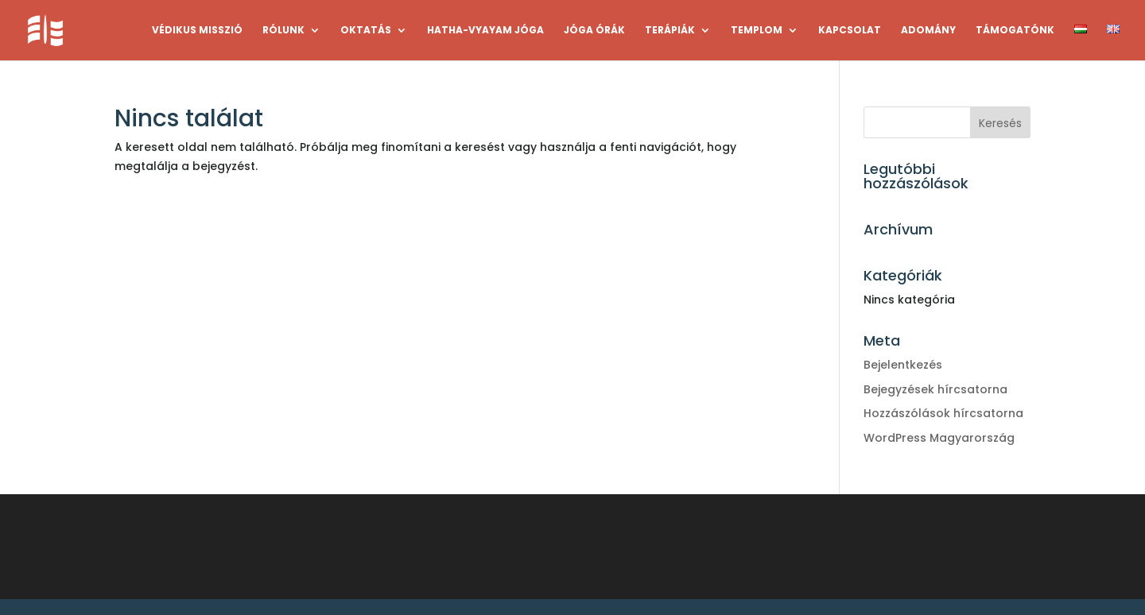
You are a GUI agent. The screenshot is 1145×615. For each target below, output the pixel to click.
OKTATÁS (365, 31)
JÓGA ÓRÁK (594, 31)
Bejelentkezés (903, 365)
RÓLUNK (283, 31)
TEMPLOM (756, 31)
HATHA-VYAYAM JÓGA (485, 31)
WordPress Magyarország (939, 438)
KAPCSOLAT (849, 31)
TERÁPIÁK (670, 31)
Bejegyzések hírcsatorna (935, 389)
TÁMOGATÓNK (1015, 31)
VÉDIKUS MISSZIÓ (197, 31)
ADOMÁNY (928, 31)
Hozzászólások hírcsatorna (943, 413)
